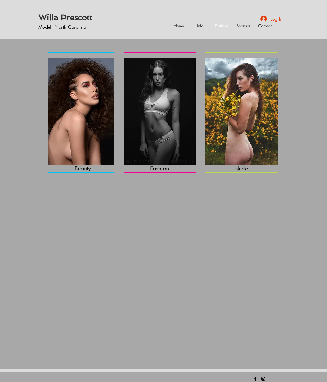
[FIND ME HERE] (255, 378)
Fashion (159, 168)
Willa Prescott (65, 17)
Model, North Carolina (62, 27)
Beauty (83, 168)
